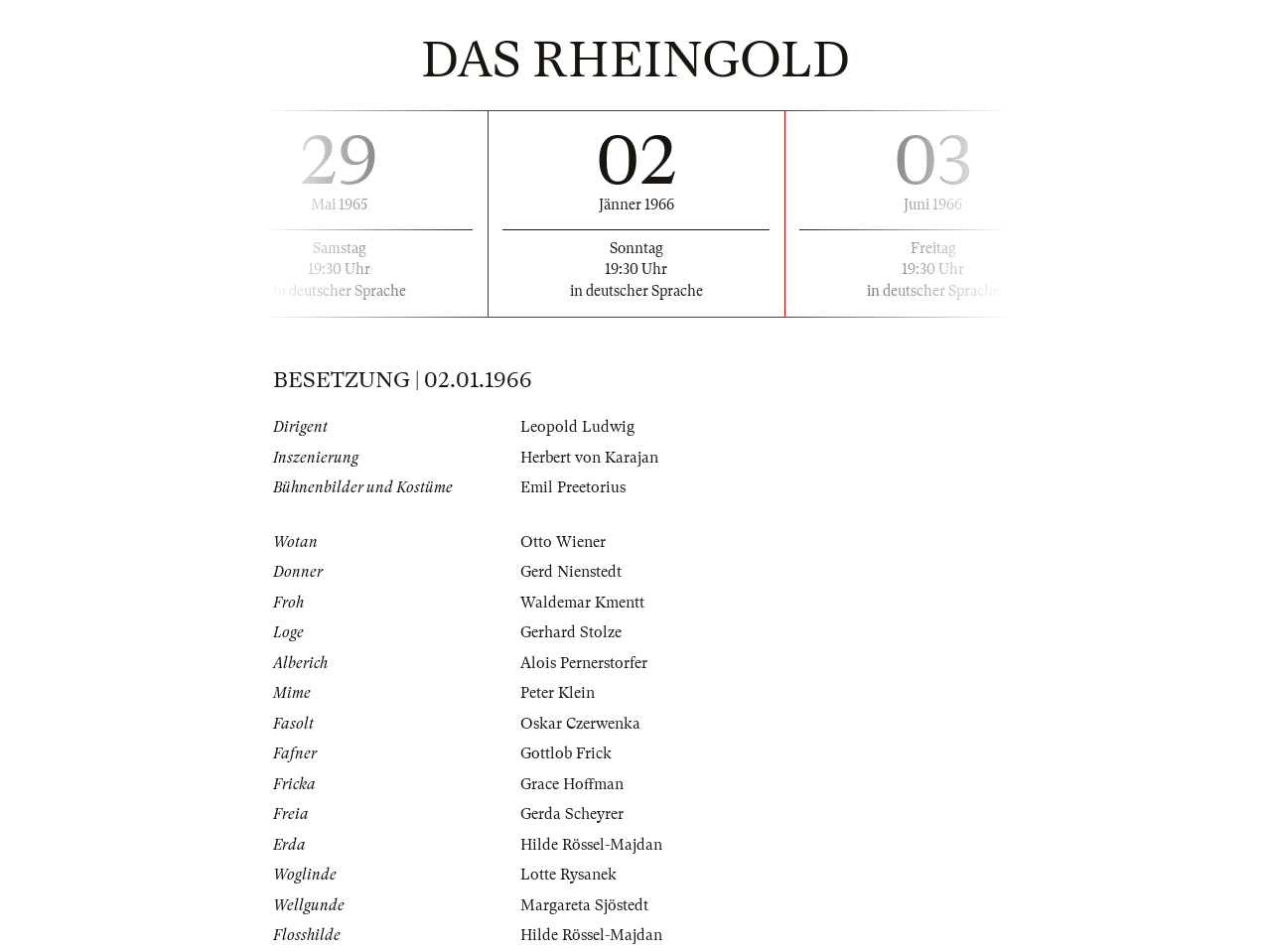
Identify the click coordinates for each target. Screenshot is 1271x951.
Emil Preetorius (573, 487)
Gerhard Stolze (571, 632)
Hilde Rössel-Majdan (591, 845)
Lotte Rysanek (568, 874)
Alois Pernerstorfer (583, 663)
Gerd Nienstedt (571, 572)
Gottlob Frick (566, 753)
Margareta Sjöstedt (584, 905)
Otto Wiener (563, 542)
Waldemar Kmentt (582, 602)
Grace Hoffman (572, 784)
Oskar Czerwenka (580, 724)
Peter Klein (557, 693)
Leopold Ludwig (577, 427)
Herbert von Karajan (589, 458)
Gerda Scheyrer (572, 814)
